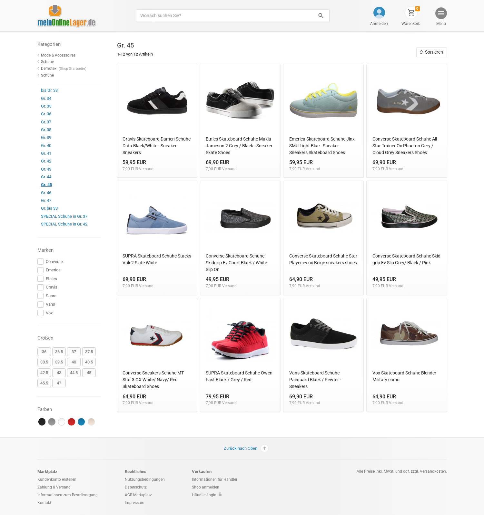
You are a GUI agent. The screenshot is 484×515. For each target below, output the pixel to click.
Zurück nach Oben (246, 448)
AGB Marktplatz (138, 495)
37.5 (89, 351)
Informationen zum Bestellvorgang (67, 495)
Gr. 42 (44, 161)
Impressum (134, 502)
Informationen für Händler (214, 479)
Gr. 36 (44, 113)
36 (44, 351)
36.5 (59, 351)
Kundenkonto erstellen (56, 479)
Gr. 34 (44, 98)
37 (74, 351)
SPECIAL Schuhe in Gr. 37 (62, 216)
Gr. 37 (44, 122)
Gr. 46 (44, 192)
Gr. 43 (44, 169)
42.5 (44, 372)
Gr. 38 (44, 129)
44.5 (74, 372)
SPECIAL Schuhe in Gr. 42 (62, 224)
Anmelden (379, 23)
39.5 (59, 362)
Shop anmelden (205, 487)
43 (59, 372)
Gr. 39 (44, 137)
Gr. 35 (44, 106)
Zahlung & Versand (54, 487)
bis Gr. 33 (47, 90)
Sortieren (431, 52)
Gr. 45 (44, 184)
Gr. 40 (44, 145)
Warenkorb (410, 23)
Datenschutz (136, 487)
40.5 (89, 362)
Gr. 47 (44, 200)
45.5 (44, 383)
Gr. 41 (44, 153)
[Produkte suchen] (224, 16)
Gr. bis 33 (47, 208)
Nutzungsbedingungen (145, 479)
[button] (440, 17)
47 (59, 383)
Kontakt (44, 502)
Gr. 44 (44, 176)
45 (89, 372)
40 (74, 362)
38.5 (44, 362)
